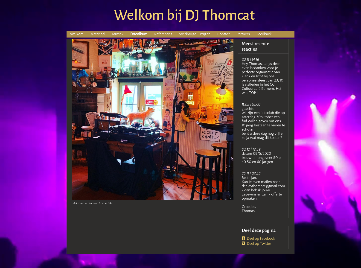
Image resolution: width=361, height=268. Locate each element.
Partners (243, 34)
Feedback (264, 34)
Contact (223, 34)
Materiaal (97, 34)
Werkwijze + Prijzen (194, 34)
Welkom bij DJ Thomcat (184, 15)
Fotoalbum (138, 34)
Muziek (117, 34)
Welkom (77, 34)
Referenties (163, 34)
